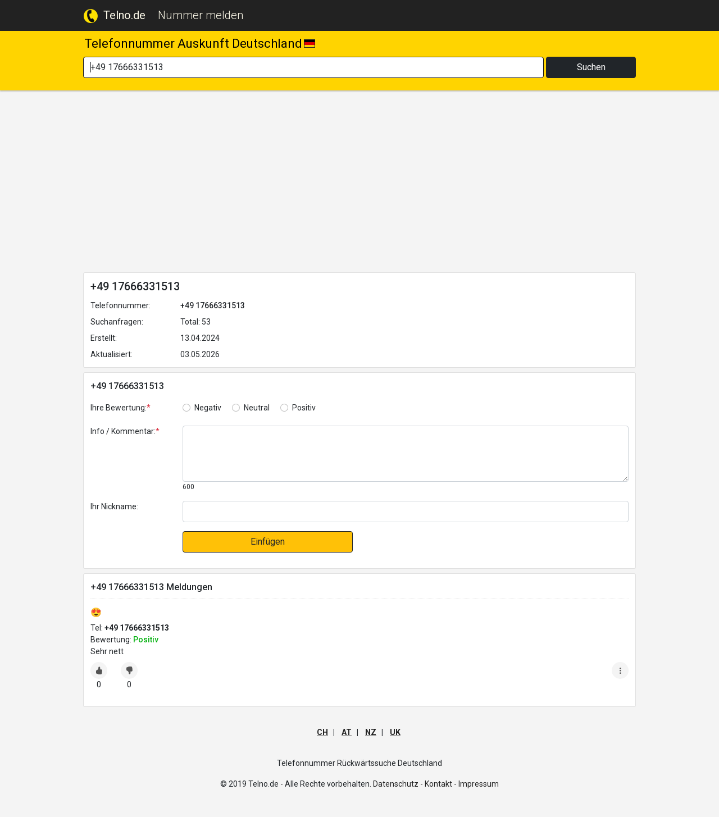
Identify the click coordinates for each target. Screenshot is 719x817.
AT (347, 732)
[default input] (406, 511)
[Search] (313, 67)
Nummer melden (200, 15)
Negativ (207, 407)
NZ (370, 732)
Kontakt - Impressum (462, 783)
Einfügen (268, 541)
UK (395, 732)
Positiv (304, 407)
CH (322, 732)
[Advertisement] (359, 183)
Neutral (257, 407)
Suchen (591, 67)
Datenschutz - (398, 783)
